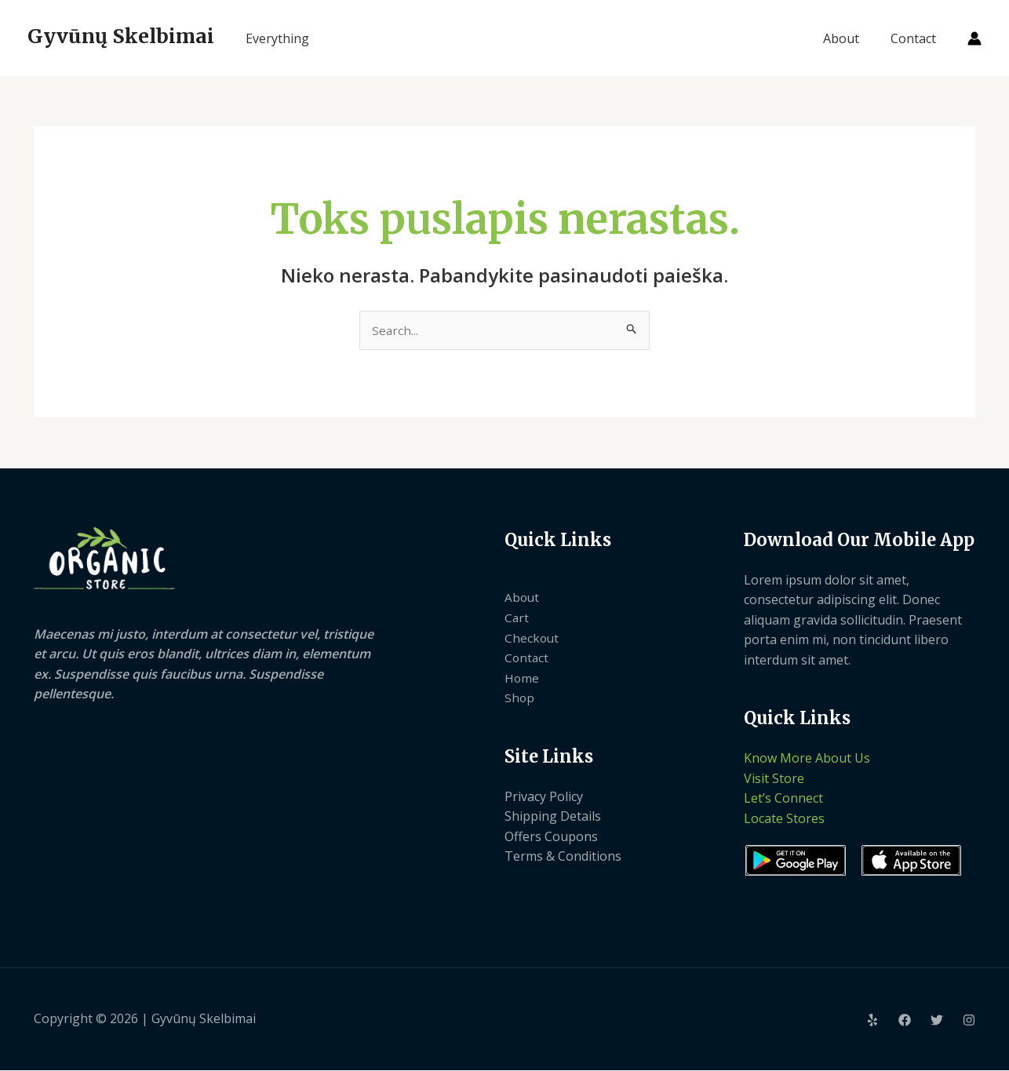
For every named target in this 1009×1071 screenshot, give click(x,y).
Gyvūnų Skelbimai (120, 36)
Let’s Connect (783, 799)
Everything (277, 38)
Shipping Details (552, 816)
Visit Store (774, 779)
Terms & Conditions (562, 857)
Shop (519, 698)
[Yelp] (872, 1021)
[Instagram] (969, 1021)
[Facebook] (904, 1021)
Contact (916, 38)
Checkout (532, 638)
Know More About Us (807, 758)
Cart (517, 618)
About (850, 38)
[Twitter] (937, 1021)
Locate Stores (784, 819)
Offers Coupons (551, 837)
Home (522, 678)
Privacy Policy (543, 797)
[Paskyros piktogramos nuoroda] (974, 38)
